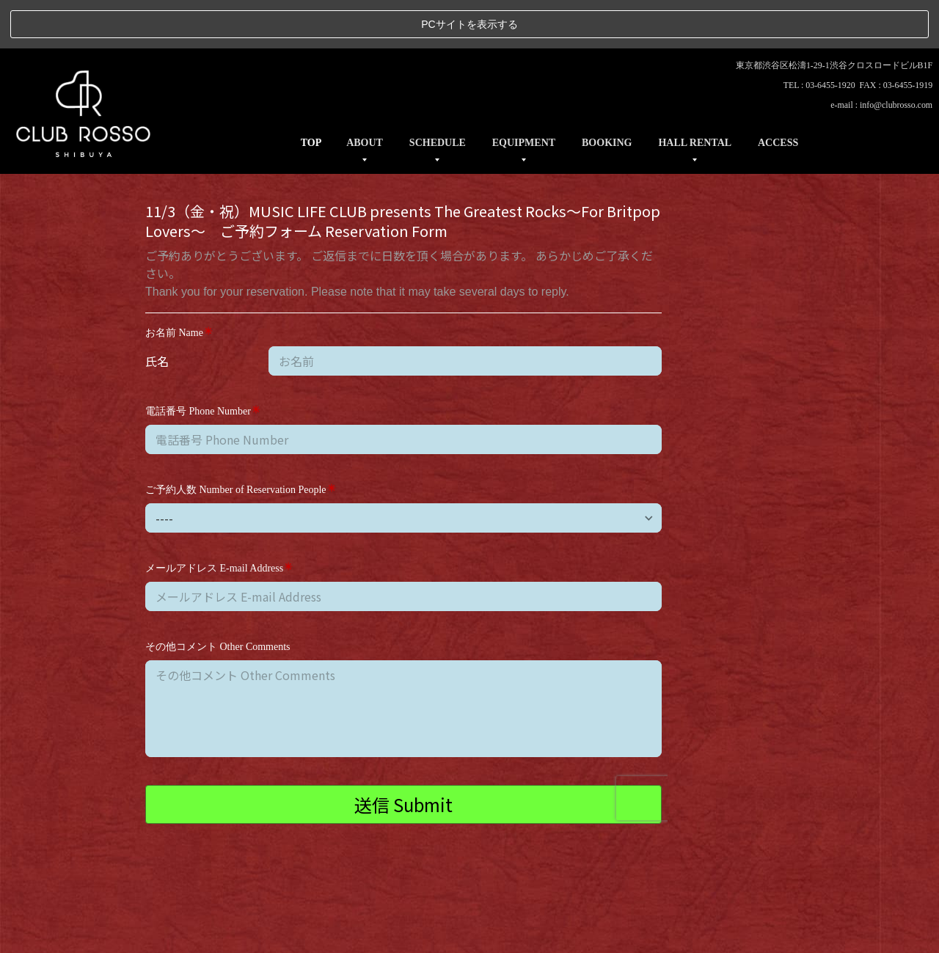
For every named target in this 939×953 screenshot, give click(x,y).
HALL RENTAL (694, 94)
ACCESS (778, 94)
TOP (311, 94)
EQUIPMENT (523, 94)
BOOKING (607, 94)
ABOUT (364, 94)
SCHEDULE (437, 94)
